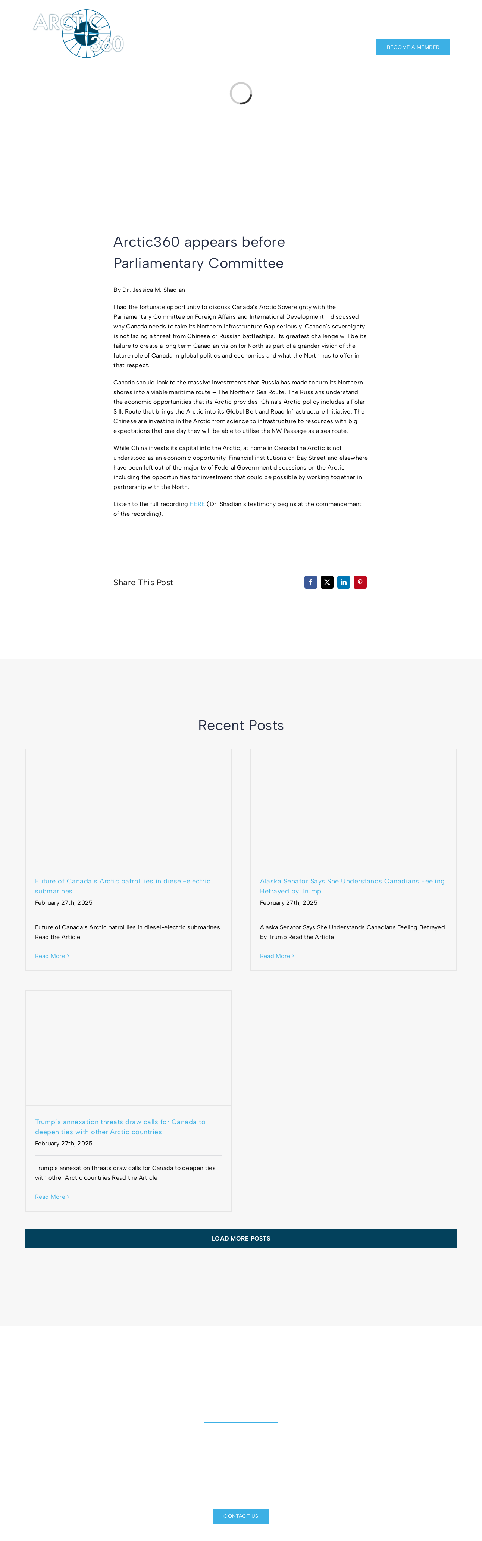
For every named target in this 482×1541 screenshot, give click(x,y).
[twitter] (447, 15)
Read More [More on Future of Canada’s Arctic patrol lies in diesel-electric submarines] (50, 956)
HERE (197, 504)
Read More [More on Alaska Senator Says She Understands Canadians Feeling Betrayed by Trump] (275, 956)
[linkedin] (434, 15)
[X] (327, 582)
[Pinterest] (360, 582)
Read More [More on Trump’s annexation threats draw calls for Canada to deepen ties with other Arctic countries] (50, 1196)
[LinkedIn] (343, 582)
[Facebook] (311, 582)
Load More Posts (241, 1238)
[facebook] (420, 15)
